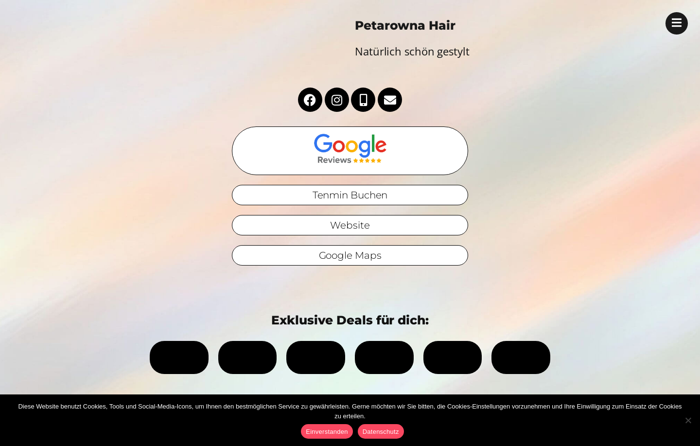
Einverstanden (327, 431)
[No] (688, 420)
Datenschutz (381, 431)
